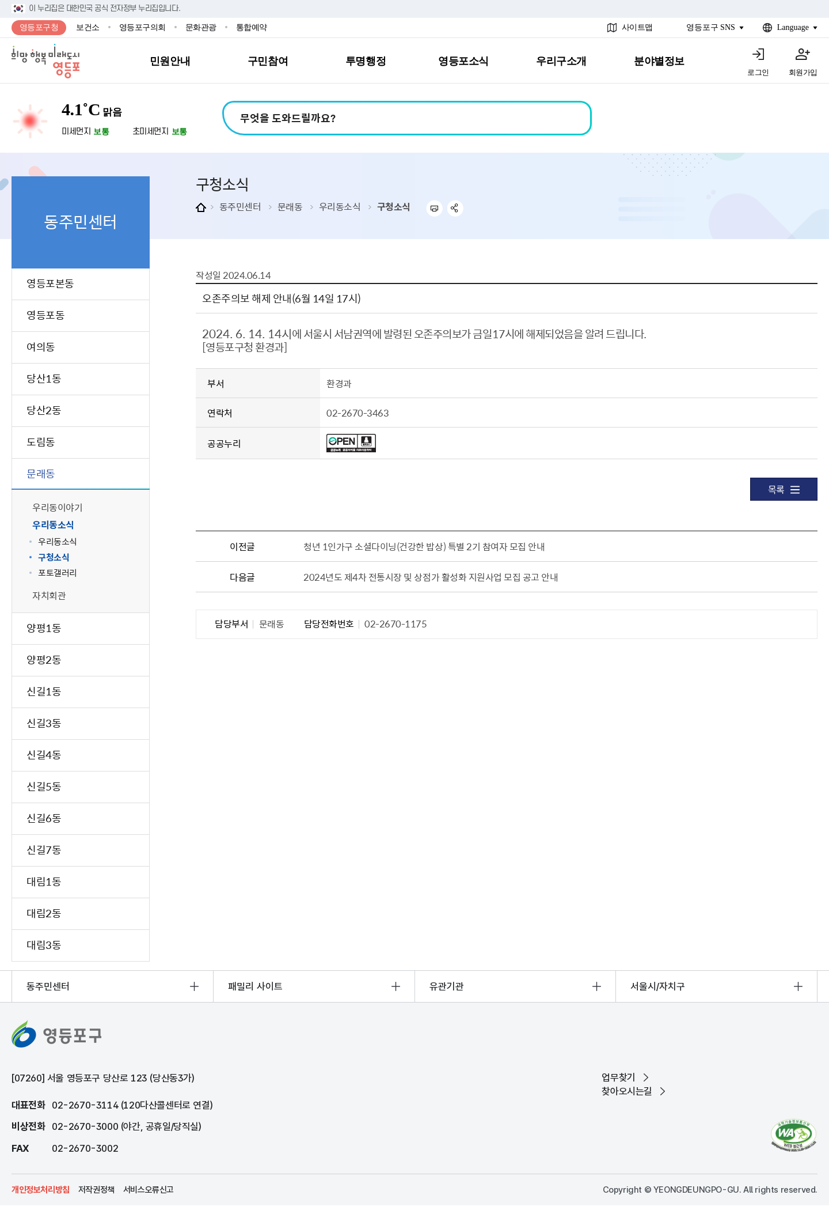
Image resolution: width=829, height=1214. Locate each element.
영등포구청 (39, 27)
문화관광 (200, 27)
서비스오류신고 (148, 1190)
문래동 (290, 206)
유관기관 (446, 986)
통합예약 (251, 27)
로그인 (758, 72)
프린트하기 (434, 208)
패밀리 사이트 (255, 986)
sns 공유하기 (455, 208)
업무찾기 (618, 1077)
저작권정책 (96, 1190)
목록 (784, 489)
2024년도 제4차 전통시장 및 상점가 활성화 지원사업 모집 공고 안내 (430, 577)
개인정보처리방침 (41, 1190)
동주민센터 (240, 206)
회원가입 (803, 72)
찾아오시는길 (627, 1091)
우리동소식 (340, 206)
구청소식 (393, 206)
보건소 (88, 27)
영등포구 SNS (710, 27)
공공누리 (224, 443)
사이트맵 (637, 27)
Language (793, 27)
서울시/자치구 (657, 986)
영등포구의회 (142, 27)
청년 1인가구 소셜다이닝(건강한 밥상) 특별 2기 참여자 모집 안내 (424, 546)
